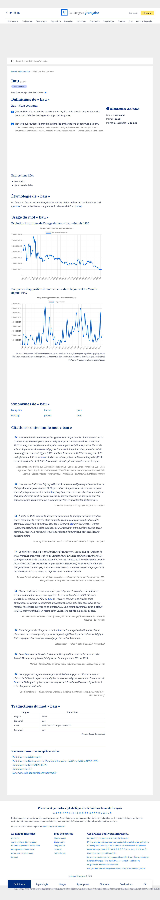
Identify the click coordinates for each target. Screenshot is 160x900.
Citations (121, 13)
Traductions (126, 884)
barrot (46, 406)
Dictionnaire (13, 13)
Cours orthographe (144, 13)
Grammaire (95, 13)
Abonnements (60, 851)
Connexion (133, 5)
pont (77, 406)
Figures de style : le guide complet (101, 866)
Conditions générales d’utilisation (25, 859)
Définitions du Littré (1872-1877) (29, 777)
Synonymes (83, 884)
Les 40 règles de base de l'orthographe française (107, 851)
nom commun (19, 80)
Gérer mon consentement (22, 866)
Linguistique (108, 13)
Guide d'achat (60, 866)
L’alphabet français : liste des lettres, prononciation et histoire (113, 874)
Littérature (81, 13)
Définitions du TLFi (22, 781)
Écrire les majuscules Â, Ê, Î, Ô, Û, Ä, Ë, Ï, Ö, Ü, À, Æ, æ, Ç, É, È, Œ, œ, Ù (116, 862)
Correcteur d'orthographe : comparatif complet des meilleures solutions (117, 870)
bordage (15, 412)
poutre (15, 202)
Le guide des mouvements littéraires (102, 878)
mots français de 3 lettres (54, 840)
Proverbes (68, 13)
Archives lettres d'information (23, 855)
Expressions (56, 13)
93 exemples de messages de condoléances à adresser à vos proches (116, 859)
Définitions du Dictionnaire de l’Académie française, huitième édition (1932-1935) (55, 773)
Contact (14, 870)
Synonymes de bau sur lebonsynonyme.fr (34, 785)
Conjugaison (27, 13)
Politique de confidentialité (22, 862)
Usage (62, 884)
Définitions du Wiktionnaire (27, 769)
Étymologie (42, 884)
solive (78, 202)
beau (77, 412)
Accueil (14, 65)
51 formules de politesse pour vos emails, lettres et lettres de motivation (118, 855)
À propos (15, 851)
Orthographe (41, 13)
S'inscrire (147, 5)
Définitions (19, 884)
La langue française (76, 889)
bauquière (16, 406)
